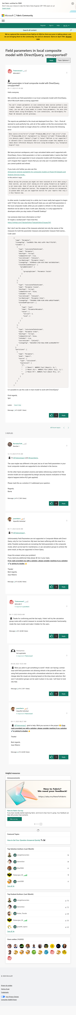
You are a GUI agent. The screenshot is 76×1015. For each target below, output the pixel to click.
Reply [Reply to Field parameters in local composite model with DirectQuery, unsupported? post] (63, 424)
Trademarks (5, 1001)
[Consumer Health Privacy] (38, 1009)
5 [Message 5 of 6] (17, 698)
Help (58, 25)
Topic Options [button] (63, 60)
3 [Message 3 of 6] (15, 640)
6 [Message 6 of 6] (14, 507)
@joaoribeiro (33, 467)
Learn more (6, 8)
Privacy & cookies (6, 994)
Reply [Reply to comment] (63, 512)
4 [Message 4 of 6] (17, 761)
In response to (22, 616)
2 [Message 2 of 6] (14, 591)
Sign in (51, 25)
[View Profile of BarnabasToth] (17, 453)
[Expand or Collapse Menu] (3, 20)
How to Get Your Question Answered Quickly (24, 849)
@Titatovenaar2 (19, 467)
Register (43, 25)
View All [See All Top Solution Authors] (11, 895)
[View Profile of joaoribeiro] (16, 527)
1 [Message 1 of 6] (14, 419)
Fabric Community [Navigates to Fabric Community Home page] (24, 15)
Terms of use (5, 998)
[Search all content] (47, 30)
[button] (51, 60)
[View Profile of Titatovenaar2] (17, 70)
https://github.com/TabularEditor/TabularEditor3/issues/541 (29, 224)
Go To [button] (65, 25)
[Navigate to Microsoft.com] (8, 15)
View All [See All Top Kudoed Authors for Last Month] (11, 940)
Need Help (17, 414)
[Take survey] (14, 828)
